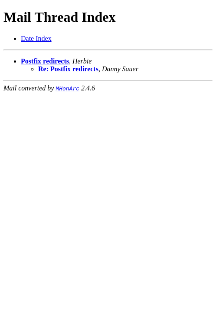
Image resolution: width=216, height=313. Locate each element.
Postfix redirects (45, 61)
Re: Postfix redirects (68, 69)
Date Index (36, 38)
